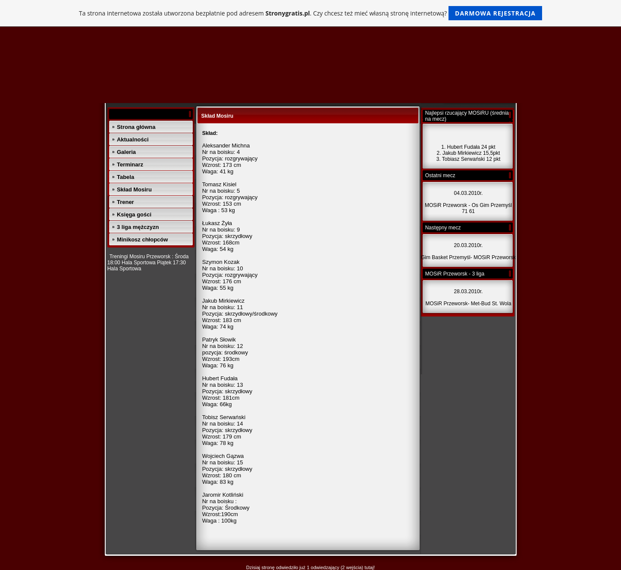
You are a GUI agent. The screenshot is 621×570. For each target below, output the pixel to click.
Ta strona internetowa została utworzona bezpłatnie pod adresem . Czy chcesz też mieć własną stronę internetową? (310, 13)
